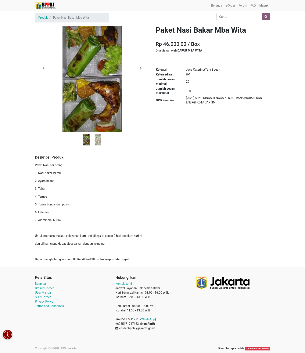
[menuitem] (216, 6)
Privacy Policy (44, 301)
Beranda (40, 283)
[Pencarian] (266, 16)
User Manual (43, 292)
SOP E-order (43, 297)
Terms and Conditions (49, 306)
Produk (43, 17)
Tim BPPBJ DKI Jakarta (257, 348)
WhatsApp (148, 319)
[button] (43, 68)
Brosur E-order (44, 288)
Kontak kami (123, 283)
